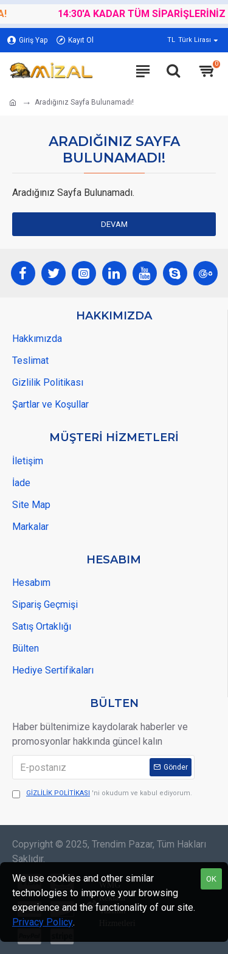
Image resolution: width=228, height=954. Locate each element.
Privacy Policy (42, 922)
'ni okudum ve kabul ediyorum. (102, 794)
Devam (114, 224)
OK (211, 878)
